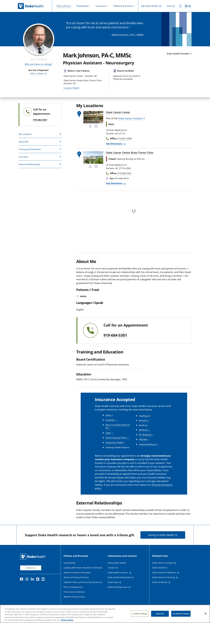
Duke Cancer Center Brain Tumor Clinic (129, 152)
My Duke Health (149, 6)
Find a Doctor (64, 6)
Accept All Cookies (181, 614)
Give (169, 6)
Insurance (23, 156)
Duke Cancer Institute (130, 118)
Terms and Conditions (74, 592)
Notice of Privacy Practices (76, 577)
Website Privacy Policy (74, 596)
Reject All (160, 614)
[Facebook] (22, 579)
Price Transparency (73, 587)
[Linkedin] (33, 579)
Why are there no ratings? (38, 64)
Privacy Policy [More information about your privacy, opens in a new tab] (67, 621)
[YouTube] (44, 579)
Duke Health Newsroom (119, 577)
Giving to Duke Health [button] (161, 535)
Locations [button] (101, 6)
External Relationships (29, 164)
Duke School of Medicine (164, 572)
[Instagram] (27, 579)
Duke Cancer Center (118, 112)
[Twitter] (38, 579)
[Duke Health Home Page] (33, 556)
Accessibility (70, 562)
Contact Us (31, 567)
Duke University (159, 582)
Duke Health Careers (118, 572)
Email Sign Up (114, 582)
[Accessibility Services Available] (90, 126)
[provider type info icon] (191, 53)
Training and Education (30, 149)
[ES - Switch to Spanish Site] (188, 6)
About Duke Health (117, 562)
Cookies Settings (140, 614)
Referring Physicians (118, 587)
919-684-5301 (115, 335)
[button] (109, 415)
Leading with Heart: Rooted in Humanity (83, 567)
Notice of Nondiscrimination (77, 572)
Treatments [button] (82, 6)
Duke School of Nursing (163, 577)
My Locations (25, 134)
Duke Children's (160, 567)
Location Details (71, 87)
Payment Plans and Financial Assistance (83, 582)
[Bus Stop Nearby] (96, 126)
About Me (23, 141)
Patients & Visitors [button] (123, 6)
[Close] (205, 614)
